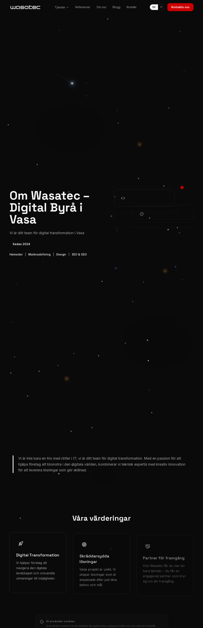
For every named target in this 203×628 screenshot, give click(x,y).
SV (154, 7)
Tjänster (62, 7)
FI (161, 7)
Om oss (101, 7)
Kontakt (131, 7)
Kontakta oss (180, 7)
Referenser (82, 7)
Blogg (116, 7)
